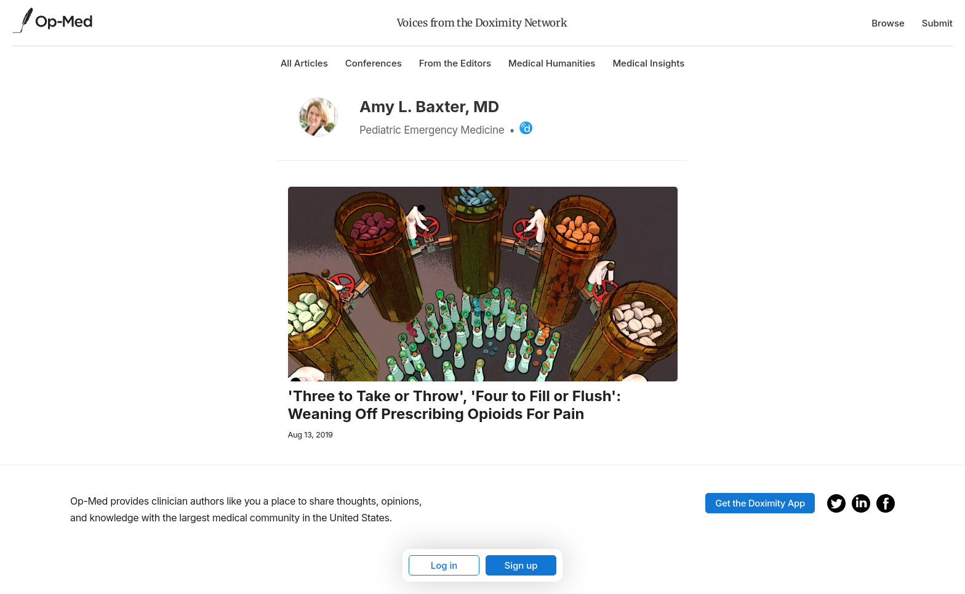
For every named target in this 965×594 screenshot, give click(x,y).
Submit (937, 23)
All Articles (304, 63)
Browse (888, 23)
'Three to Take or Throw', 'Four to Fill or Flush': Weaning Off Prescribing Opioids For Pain (455, 405)
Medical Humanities (551, 63)
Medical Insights (648, 63)
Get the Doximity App (760, 503)
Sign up (520, 565)
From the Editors (455, 63)
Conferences (373, 63)
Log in (444, 565)
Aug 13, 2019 (310, 434)
